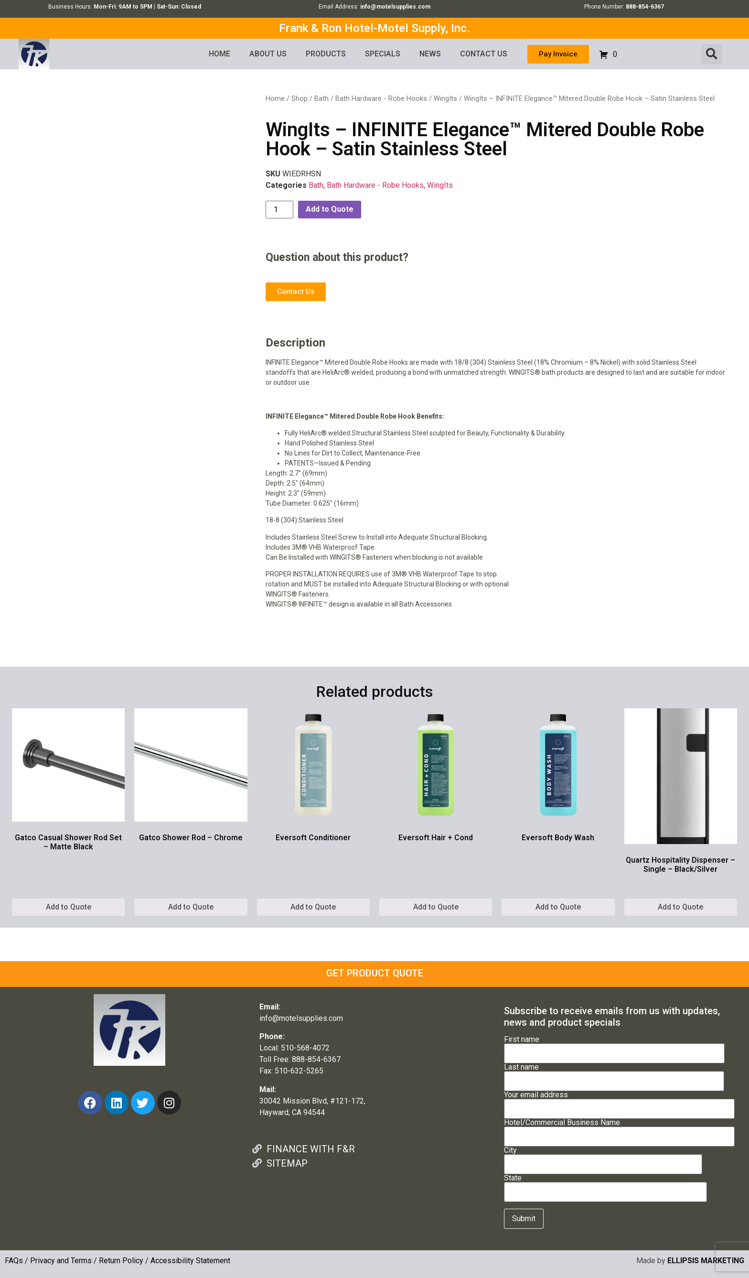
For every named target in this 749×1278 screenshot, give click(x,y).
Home (275, 98)
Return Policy (121, 1260)
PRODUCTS (326, 53)
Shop (299, 98)
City (603, 1158)
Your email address (619, 1102)
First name (614, 1047)
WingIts (445, 98)
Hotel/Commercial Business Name (619, 1130)
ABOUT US (268, 53)
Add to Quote (329, 209)
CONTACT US (483, 53)
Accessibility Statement (190, 1260)
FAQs (14, 1260)
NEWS (430, 53)
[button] (711, 54)
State (605, 1185)
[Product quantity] (279, 209)
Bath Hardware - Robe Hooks (381, 98)
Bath (321, 98)
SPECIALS (382, 53)
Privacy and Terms (61, 1260)
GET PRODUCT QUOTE (374, 973)
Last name (614, 1074)
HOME (219, 53)
